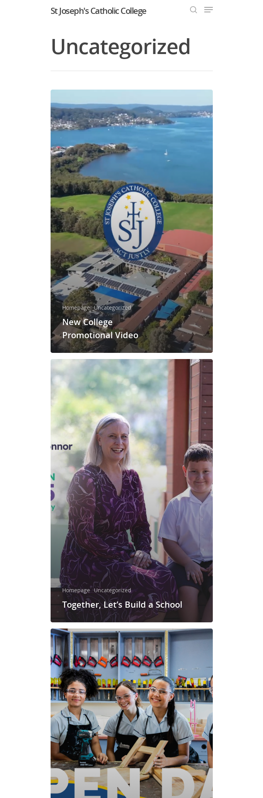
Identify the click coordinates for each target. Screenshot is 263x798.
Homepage (76, 307)
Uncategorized (112, 307)
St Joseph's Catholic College (98, 10)
